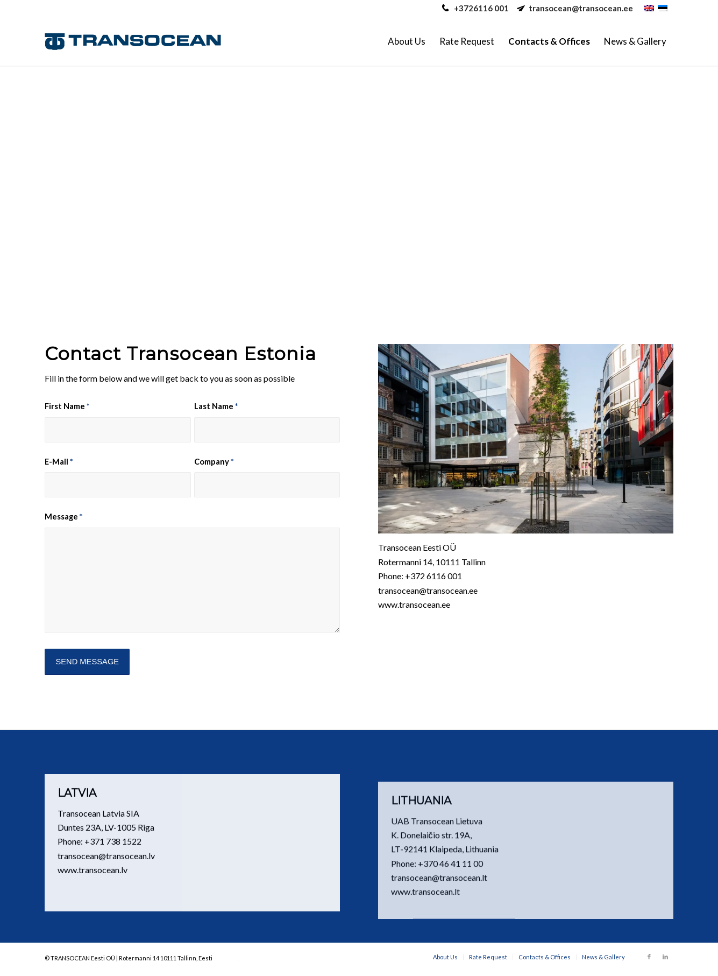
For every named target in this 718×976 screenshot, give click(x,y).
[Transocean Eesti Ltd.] (133, 41)
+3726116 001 (481, 8)
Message (63, 516)
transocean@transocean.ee (581, 8)
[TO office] (525, 438)
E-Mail (59, 461)
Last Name (216, 406)
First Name (67, 406)
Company (213, 461)
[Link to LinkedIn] (665, 957)
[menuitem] (406, 41)
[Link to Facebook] (649, 957)
